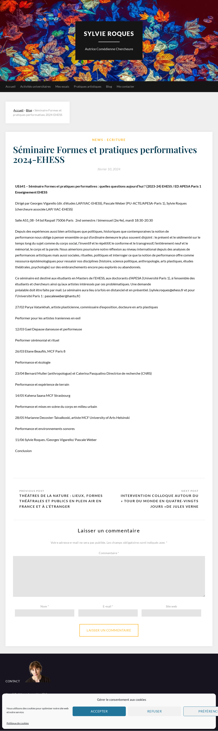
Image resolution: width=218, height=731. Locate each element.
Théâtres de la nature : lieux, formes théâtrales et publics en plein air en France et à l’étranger (61, 501)
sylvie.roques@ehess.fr (167, 290)
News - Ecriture (109, 140)
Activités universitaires (35, 86)
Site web (171, 606)
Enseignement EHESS (31, 192)
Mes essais (62, 86)
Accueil (11, 86)
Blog (109, 86)
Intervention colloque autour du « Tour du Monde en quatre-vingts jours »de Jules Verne (160, 501)
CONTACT (13, 681)
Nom (44, 606)
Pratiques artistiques (87, 86)
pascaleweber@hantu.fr (62, 296)
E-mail (108, 606)
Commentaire (109, 553)
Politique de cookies (18, 723)
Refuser (154, 711)
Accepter (99, 711)
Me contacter (125, 86)
